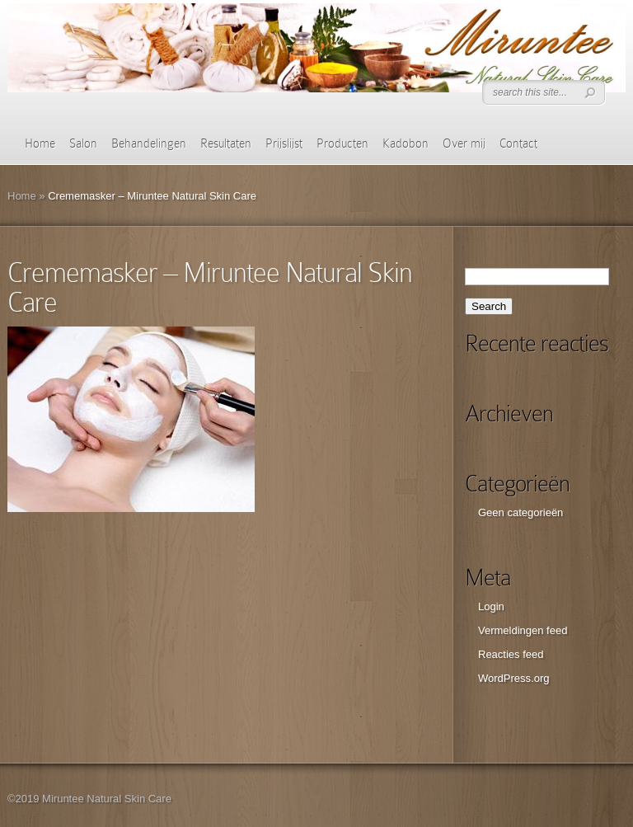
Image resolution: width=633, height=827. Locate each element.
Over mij (464, 143)
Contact (518, 143)
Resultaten (225, 143)
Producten (342, 143)
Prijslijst (283, 143)
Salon (83, 143)
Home (40, 143)
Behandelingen (148, 143)
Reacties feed (511, 654)
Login (491, 606)
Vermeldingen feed (522, 630)
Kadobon (405, 143)
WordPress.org (513, 678)
